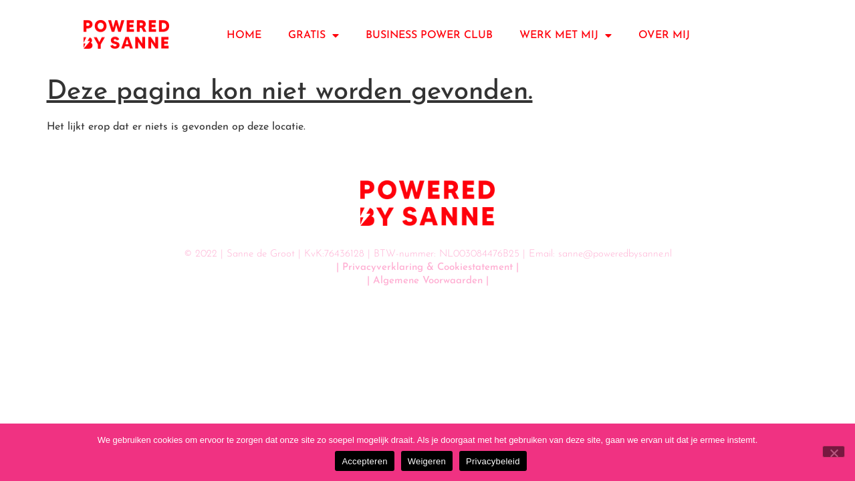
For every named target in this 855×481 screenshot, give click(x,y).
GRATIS (313, 35)
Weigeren (427, 461)
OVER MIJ (664, 35)
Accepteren (364, 461)
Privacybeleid (493, 461)
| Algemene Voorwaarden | (428, 281)
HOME (244, 35)
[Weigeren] (833, 452)
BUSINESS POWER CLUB (429, 35)
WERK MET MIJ (565, 35)
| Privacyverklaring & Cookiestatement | (427, 268)
